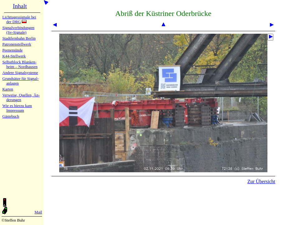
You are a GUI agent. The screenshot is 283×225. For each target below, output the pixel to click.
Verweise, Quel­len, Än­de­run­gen (21, 97)
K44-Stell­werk (14, 56)
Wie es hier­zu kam (17, 106)
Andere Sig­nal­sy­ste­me (20, 73)
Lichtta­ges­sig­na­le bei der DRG (19, 19)
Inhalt (20, 6)
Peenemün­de (12, 50)
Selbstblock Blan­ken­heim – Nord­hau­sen (19, 64)
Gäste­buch (10, 116)
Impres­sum (15, 110)
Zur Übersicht (261, 181)
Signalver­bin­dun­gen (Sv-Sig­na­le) (18, 30)
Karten (7, 89)
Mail (38, 212)
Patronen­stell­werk (16, 44)
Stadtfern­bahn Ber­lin (19, 38)
